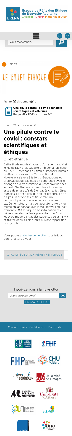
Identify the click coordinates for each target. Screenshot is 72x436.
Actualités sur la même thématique (34, 255)
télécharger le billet (34, 235)
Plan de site (55, 327)
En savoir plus (37, 302)
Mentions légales (17, 327)
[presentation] (35, 313)
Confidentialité (37, 327)
